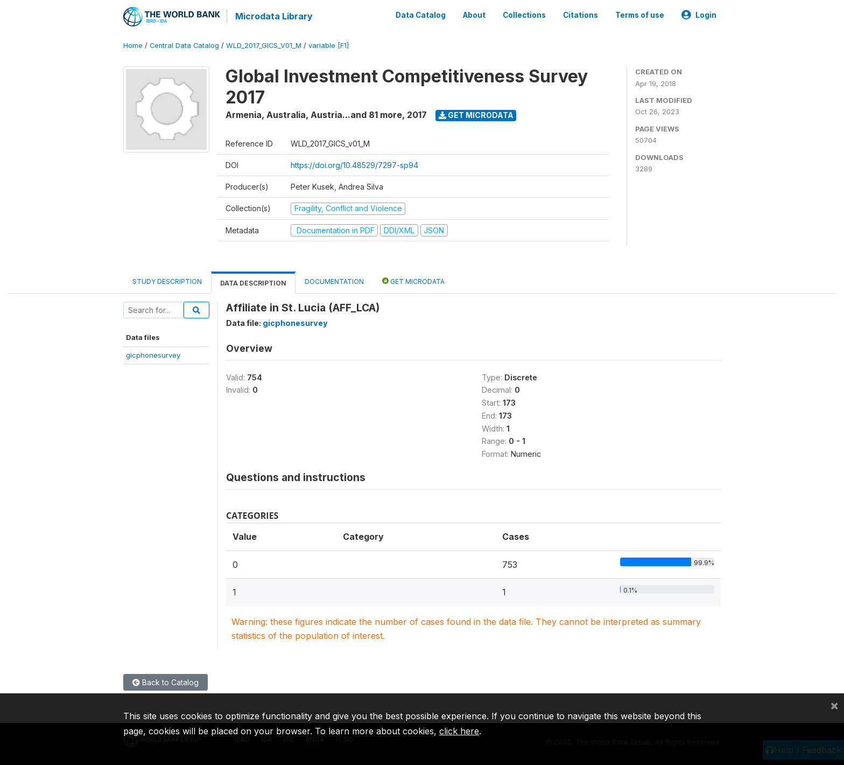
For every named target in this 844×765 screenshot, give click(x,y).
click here (459, 731)
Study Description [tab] (167, 281)
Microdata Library (274, 16)
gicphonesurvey (153, 355)
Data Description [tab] (253, 283)
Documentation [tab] (334, 281)
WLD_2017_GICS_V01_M (263, 45)
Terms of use (639, 15)
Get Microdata (476, 115)
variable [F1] (328, 45)
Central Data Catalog (184, 45)
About (474, 15)
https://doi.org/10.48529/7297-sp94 (354, 165)
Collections (524, 15)
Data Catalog (421, 15)
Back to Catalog (165, 682)
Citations (580, 15)
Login (698, 15)
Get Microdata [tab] (413, 281)
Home (133, 45)
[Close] (834, 705)
